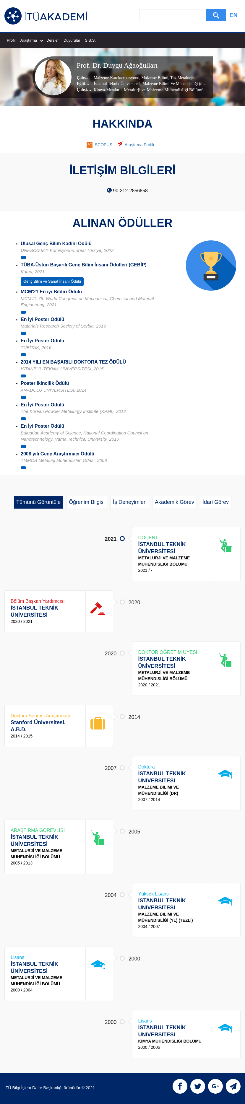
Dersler (52, 40)
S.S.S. (90, 40)
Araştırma (31, 40)
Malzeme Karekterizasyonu (116, 77)
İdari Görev (215, 502)
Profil (11, 40)
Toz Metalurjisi (182, 77)
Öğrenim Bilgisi (87, 502)
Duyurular (72, 40)
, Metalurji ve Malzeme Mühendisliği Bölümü (163, 89)
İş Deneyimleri (130, 502)
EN (233, 15)
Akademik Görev (174, 502)
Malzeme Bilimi (154, 77)
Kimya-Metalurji (108, 89)
